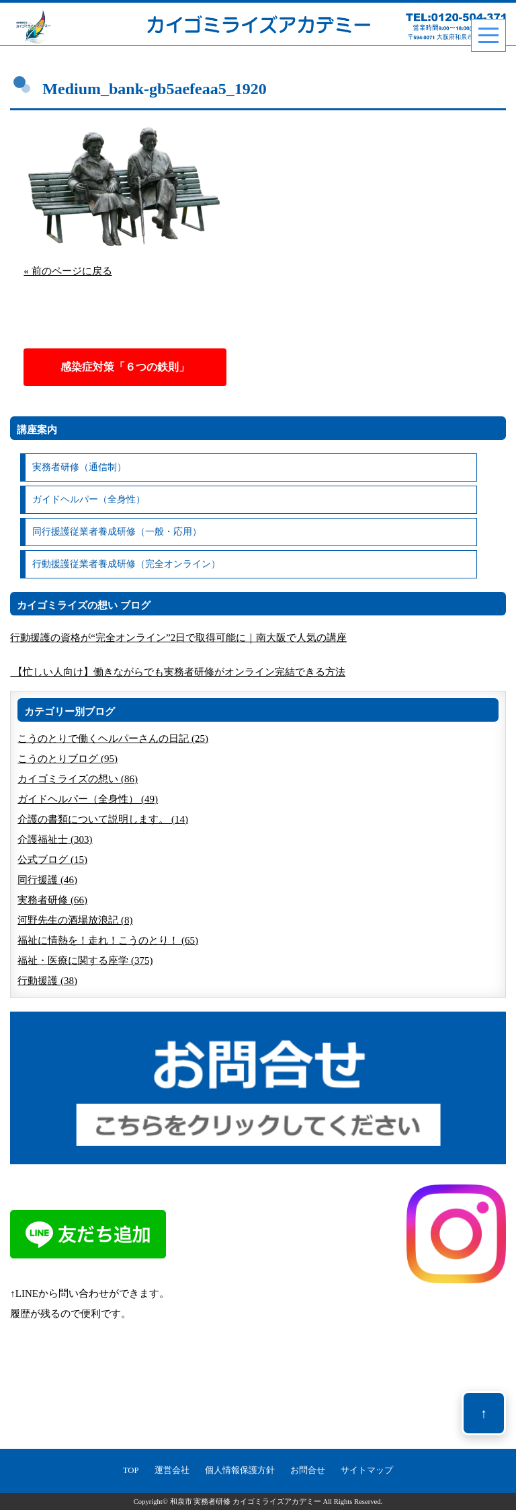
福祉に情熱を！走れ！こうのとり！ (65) (107, 940)
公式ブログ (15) (52, 859)
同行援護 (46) (47, 879)
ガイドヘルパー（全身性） (88, 499)
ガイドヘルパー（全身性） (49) (87, 799)
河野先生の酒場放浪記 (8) (74, 920)
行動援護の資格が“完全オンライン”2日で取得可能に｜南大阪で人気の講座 (178, 637)
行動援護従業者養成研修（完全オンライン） (126, 564)
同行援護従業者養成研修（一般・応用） (117, 532)
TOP (131, 1470)
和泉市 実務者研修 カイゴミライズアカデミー (245, 1501)
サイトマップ (367, 1470)
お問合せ (307, 1470)
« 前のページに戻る (68, 271)
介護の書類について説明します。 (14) (102, 819)
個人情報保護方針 (240, 1470)
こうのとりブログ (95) (67, 758)
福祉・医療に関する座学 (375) (85, 960)
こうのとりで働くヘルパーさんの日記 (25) (112, 738)
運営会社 (172, 1470)
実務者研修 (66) (52, 900)
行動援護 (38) (47, 980)
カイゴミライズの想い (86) (77, 778)
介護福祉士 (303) (54, 839)
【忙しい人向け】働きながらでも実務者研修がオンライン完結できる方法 (177, 672)
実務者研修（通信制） (79, 467)
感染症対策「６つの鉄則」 (124, 367)
